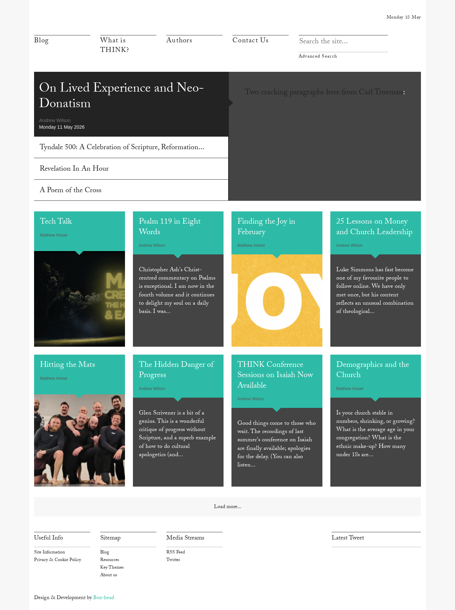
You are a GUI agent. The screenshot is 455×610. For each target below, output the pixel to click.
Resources (109, 560)
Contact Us (250, 41)
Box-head (103, 598)
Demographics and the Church (372, 371)
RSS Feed (175, 553)
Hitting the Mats (67, 366)
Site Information (49, 553)
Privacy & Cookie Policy (57, 560)
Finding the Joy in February (266, 227)
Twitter (173, 560)
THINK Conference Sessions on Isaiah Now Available (275, 376)
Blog (41, 41)
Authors (179, 41)
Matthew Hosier (53, 235)
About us (108, 576)
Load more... (227, 507)
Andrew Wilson (54, 120)
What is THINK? (115, 46)
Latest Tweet (348, 538)
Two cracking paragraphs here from (302, 93)
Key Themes (112, 568)
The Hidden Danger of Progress (176, 371)
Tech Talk (56, 222)
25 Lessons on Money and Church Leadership (374, 227)
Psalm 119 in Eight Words (170, 227)
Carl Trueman (381, 93)
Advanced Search (343, 56)
